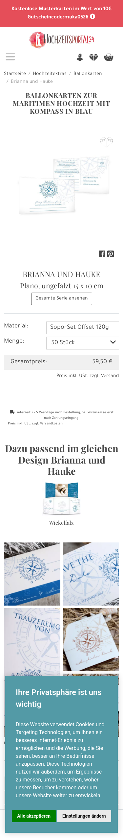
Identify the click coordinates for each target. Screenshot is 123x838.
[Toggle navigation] (10, 57)
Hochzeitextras (50, 74)
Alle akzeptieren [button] (34, 816)
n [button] (80, 58)
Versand (110, 376)
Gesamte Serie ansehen (61, 298)
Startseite (15, 74)
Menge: (14, 341)
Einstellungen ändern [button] (84, 816)
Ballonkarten (87, 74)
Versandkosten (51, 424)
